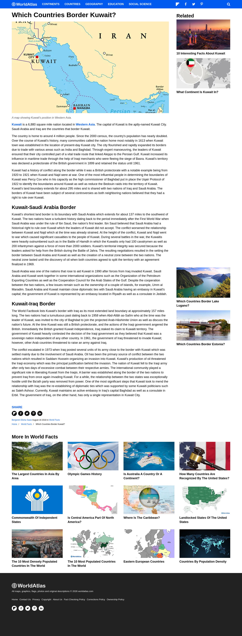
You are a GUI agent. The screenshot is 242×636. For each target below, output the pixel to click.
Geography (94, 4)
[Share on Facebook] (20, 413)
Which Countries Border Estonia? (200, 344)
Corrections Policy (96, 599)
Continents (50, 4)
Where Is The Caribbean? (142, 517)
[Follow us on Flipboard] (14, 608)
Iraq (33, 303)
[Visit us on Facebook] (21, 608)
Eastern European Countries (144, 561)
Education (116, 4)
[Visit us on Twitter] (27, 608)
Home (15, 599)
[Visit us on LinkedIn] (41, 608)
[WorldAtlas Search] (228, 4)
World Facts (54, 420)
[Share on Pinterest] (33, 413)
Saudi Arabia (44, 207)
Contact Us (25, 599)
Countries (72, 4)
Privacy (36, 599)
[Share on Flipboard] (14, 413)
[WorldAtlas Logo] (25, 4)
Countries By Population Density (203, 561)
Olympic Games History (85, 474)
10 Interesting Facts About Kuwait (200, 53)
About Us (57, 599)
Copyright (46, 599)
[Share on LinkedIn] (39, 413)
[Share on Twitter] (27, 413)
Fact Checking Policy (74, 599)
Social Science (140, 4)
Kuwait (17, 124)
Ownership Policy (115, 599)
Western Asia (85, 124)
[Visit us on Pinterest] (34, 608)
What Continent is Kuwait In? (197, 92)
